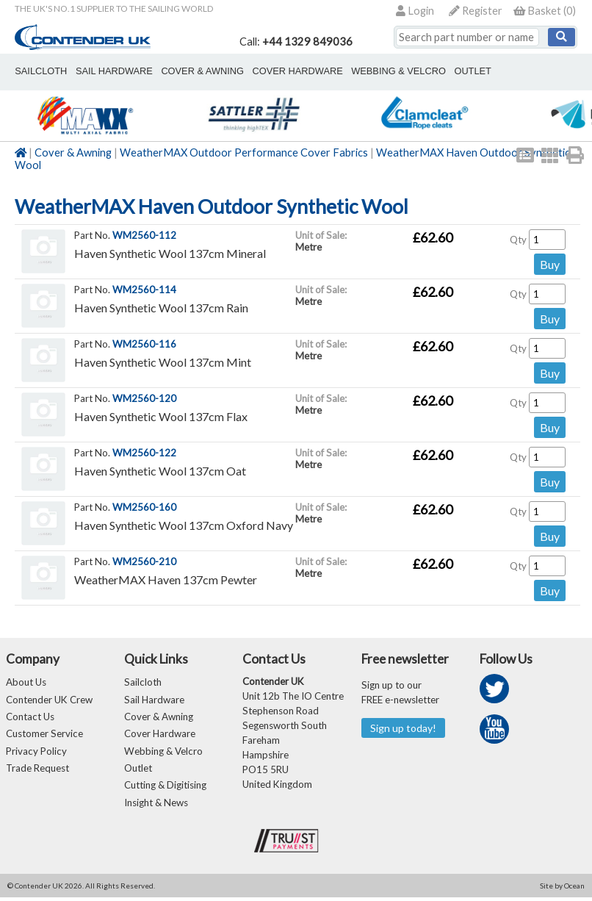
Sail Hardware (154, 700)
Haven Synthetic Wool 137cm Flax (161, 416)
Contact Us (30, 718)
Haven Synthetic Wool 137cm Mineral (170, 253)
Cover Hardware (159, 736)
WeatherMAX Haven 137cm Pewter (165, 579)
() (544, 10)
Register (475, 10)
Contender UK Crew (49, 700)
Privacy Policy (36, 753)
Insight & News (156, 806)
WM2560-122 (144, 453)
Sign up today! (403, 728)
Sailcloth (143, 683)
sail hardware (108, 70)
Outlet (138, 771)
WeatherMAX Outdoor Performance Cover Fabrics (244, 152)
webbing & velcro (381, 70)
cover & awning (193, 70)
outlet (451, 70)
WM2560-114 (144, 289)
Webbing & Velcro (163, 753)
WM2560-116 (144, 344)
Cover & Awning (73, 152)
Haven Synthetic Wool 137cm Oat (160, 471)
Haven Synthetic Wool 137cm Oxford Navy (183, 525)
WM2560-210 (144, 561)
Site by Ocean (562, 889)
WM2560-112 (144, 235)
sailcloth (39, 70)
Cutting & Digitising (526, 70)
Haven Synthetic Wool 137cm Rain (161, 308)
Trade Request (37, 771)
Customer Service (44, 736)
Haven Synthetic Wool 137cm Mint (162, 362)
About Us (26, 683)
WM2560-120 (144, 398)
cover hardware (284, 70)
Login (415, 10)
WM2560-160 (144, 507)
